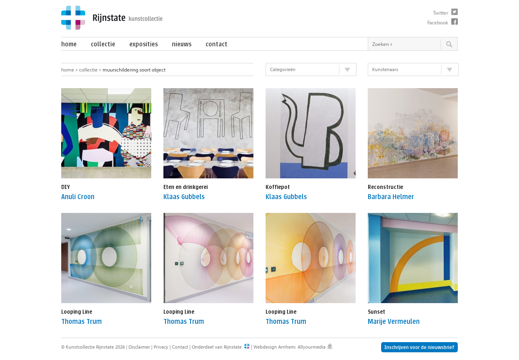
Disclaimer (139, 347)
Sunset (376, 312)
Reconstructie (385, 187)
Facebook (437, 22)
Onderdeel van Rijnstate (217, 347)
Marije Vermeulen (394, 321)
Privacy (161, 347)
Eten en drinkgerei (185, 187)
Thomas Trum (81, 321)
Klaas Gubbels (184, 197)
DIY (65, 187)
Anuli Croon (77, 197)
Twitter (440, 12)
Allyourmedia (312, 347)
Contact (216, 44)
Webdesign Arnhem (274, 347)
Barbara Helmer (391, 197)
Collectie (103, 44)
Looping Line (76, 312)
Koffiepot (278, 187)
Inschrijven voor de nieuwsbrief (419, 347)
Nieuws (181, 44)
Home (69, 44)
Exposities (143, 44)
